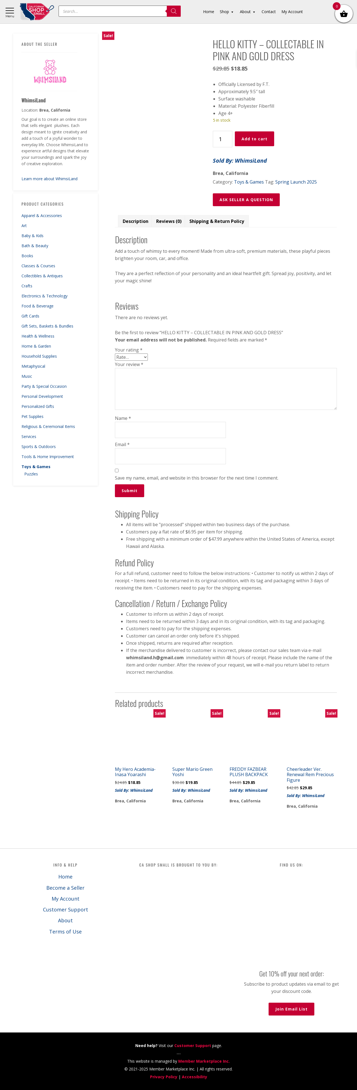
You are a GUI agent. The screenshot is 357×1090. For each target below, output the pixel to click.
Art (24, 225)
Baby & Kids (32, 235)
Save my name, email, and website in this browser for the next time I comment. (196, 478)
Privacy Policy (163, 1076)
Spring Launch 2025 (296, 182)
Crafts (26, 285)
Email (122, 444)
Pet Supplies (32, 416)
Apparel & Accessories (41, 215)
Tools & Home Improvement (47, 456)
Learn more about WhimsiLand (49, 178)
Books (27, 255)
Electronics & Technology (44, 296)
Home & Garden (36, 346)
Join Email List (291, 1009)
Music (26, 376)
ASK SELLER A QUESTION (246, 199)
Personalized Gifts (37, 406)
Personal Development (42, 396)
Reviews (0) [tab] (169, 221)
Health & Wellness (37, 336)
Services (28, 436)
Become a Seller (65, 887)
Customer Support (65, 909)
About (65, 920)
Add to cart (254, 138)
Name (123, 418)
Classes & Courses (38, 265)
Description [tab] (135, 221)
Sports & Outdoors (38, 446)
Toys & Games (35, 466)
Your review (129, 364)
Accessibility (194, 1076)
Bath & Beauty (34, 245)
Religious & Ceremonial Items (48, 426)
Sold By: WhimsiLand (240, 160)
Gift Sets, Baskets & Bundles (47, 326)
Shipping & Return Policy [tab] (216, 221)
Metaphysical (33, 366)
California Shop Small (37, 11)
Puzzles (31, 474)
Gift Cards (30, 316)
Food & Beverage (37, 306)
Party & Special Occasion (44, 386)
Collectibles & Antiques (42, 275)
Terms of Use (65, 931)
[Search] (174, 11)
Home (65, 876)
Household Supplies (39, 356)
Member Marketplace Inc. (204, 1061)
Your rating (129, 350)
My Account (65, 898)
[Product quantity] (222, 139)
